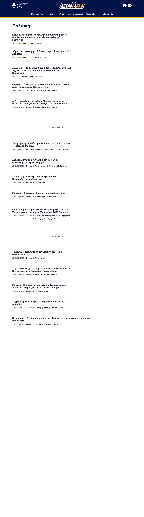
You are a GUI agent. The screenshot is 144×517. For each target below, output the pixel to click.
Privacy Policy (82, 289)
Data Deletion (61, 289)
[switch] (94, 256)
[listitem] (72, 252)
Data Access (71, 289)
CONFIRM (58, 283)
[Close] (104, 227)
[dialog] (72, 258)
